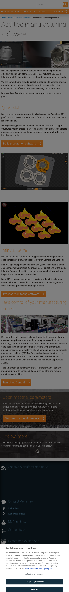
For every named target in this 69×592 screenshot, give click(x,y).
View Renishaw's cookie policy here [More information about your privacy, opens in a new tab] (39, 572)
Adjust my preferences (34, 578)
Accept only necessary (34, 585)
